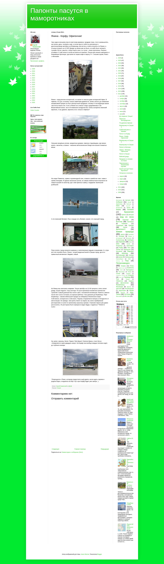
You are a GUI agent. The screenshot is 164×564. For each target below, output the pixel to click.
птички (118, 273)
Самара (128, 273)
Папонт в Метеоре (124, 147)
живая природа (125, 231)
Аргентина (119, 204)
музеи (120, 257)
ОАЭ (129, 259)
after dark (127, 296)
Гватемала (130, 221)
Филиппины (120, 285)
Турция (128, 279)
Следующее (55, 449)
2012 (33, 75)
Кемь (130, 242)
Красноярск (130, 245)
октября (122, 101)
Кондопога (119, 245)
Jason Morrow (85, 554)
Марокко (130, 251)
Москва (131, 255)
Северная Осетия (120, 275)
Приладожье (130, 270)
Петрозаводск (38, 141)
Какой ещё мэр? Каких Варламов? (126, 169)
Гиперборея (119, 225)
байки (118, 206)
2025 (33, 102)
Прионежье (122, 271)
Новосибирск (119, 259)
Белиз (128, 207)
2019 (33, 91)
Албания (119, 202)
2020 (119, 73)
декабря (122, 96)
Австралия (119, 200)
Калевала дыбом (130, 359)
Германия (124, 223)
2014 (33, 80)
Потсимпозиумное (130, 379)
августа (122, 106)
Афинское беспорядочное (124, 119)
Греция (59, 388)
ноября (122, 98)
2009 (33, 69)
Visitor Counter (34, 110)
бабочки (129, 204)
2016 (33, 84)
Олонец (118, 260)
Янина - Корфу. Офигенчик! (124, 137)
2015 (33, 82)
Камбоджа (130, 240)
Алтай (129, 202)
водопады (126, 219)
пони (121, 269)
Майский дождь (124, 156)
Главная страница (80, 449)
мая (121, 114)
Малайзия (119, 251)
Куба (121, 247)
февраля (122, 181)
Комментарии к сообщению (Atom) (72, 452)
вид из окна (127, 217)
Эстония (127, 294)
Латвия (118, 249)
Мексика (125, 253)
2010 (33, 71)
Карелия (122, 242)
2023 (33, 98)
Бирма (118, 209)
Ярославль (119, 296)
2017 (33, 87)
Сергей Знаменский (37, 46)
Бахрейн (128, 205)
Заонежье (131, 234)
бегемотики (119, 207)
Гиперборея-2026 (130, 503)
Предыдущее (105, 449)
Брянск (124, 214)
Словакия (131, 275)
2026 (119, 58)
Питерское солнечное (126, 173)
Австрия (127, 200)
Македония (127, 249)
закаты (123, 234)
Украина (131, 281)
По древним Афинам (125, 123)
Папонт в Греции (124, 154)
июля (121, 109)
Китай (128, 243)
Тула (117, 279)
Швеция (123, 292)
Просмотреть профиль (37, 61)
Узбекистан (119, 281)
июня (121, 111)
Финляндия (119, 286)
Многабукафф (120, 255)
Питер (132, 266)
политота (130, 268)
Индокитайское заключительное (130, 526)
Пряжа (129, 271)
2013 (33, 78)
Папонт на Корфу (124, 134)
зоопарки (121, 236)
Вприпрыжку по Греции (126, 144)
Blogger (99, 554)
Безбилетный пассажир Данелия (130, 339)
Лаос (128, 247)
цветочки (118, 288)
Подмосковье (121, 268)
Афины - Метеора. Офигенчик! (124, 150)
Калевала (128, 238)
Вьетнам (119, 221)
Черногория (122, 290)
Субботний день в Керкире (124, 130)
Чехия (131, 290)
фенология (125, 283)
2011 (33, 73)
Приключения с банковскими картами (124, 164)
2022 (33, 96)
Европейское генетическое (130, 462)
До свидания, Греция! (125, 116)
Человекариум (129, 288)
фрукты (129, 286)
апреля (122, 176)
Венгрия (131, 214)
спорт (120, 277)
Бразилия (129, 212)
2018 (33, 89)
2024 (33, 100)
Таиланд (127, 277)
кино (117, 244)
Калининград (120, 240)
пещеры (123, 266)
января (122, 184)
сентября (123, 104)
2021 (33, 93)
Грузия (125, 227)
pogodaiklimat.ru (38, 155)
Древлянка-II (120, 229)
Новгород (128, 257)
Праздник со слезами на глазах (125, 159)
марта (122, 179)
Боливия (130, 209)
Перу (127, 261)
